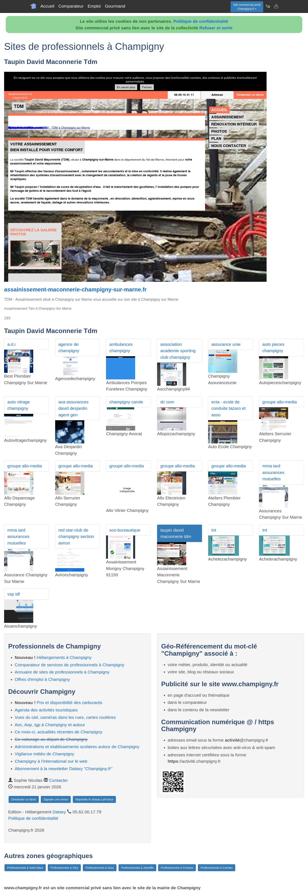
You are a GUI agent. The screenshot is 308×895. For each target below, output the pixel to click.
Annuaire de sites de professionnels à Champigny (62, 672)
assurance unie (226, 344)
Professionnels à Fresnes (177, 867)
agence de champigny (68, 347)
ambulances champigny (120, 347)
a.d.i (11, 344)
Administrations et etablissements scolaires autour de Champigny (77, 746)
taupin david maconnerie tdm (175, 533)
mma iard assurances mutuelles (273, 472)
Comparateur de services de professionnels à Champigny (69, 664)
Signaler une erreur (55, 799)
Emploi (94, 6)
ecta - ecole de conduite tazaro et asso (228, 408)
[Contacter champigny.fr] (276, 6)
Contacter (58, 780)
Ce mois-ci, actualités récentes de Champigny (58, 731)
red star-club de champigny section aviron (76, 536)
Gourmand (115, 6)
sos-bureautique (124, 530)
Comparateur (71, 6)
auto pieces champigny (273, 347)
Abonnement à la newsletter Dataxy (63, 768)
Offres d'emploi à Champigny (42, 679)
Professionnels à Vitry (64, 867)
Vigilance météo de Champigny (44, 753)
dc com (167, 402)
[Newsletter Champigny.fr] (268, 6)
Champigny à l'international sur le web (51, 761)
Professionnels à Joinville (137, 867)
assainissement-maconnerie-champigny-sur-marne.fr (75, 289)
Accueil (47, 6)
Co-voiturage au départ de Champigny (51, 739)
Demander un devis (23, 799)
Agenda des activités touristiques (46, 710)
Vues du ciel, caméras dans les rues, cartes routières (65, 717)
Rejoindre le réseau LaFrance (94, 799)
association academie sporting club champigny (178, 351)
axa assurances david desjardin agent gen (73, 408)
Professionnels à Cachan (217, 867)
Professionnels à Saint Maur (25, 867)
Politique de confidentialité (200, 21)
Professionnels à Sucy (100, 867)
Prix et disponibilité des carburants (69, 702)
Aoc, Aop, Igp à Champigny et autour (50, 724)
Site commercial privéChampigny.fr (247, 6)
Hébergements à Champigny (64, 657)
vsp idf (13, 594)
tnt (213, 530)
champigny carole (126, 402)
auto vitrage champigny (18, 405)
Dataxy (59, 811)
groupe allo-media (279, 402)
